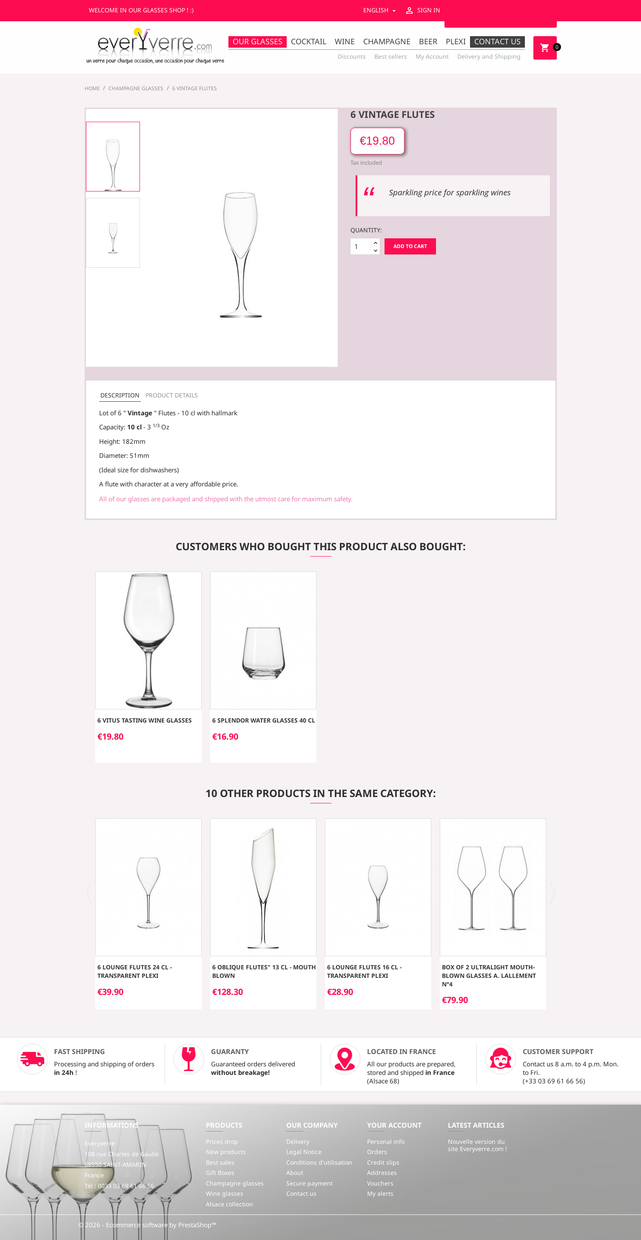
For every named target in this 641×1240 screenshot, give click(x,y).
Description (120, 395)
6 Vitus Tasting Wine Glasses (144, 720)
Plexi (456, 41)
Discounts (352, 56)
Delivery (297, 1141)
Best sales (220, 1162)
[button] (89, 892)
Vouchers (380, 1183)
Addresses (382, 1173)
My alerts (380, 1193)
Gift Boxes (220, 1173)
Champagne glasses (235, 1183)
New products (226, 1152)
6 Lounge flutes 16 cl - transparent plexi (364, 971)
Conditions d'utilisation (319, 1162)
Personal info (386, 1141)
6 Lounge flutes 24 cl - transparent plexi (134, 971)
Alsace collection (229, 1204)
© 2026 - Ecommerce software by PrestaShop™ (147, 1224)
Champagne (386, 41)
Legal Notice (304, 1152)
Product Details (171, 395)
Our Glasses (257, 41)
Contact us (497, 41)
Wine (345, 41)
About (294, 1173)
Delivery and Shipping (489, 56)
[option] (113, 156)
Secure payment (309, 1183)
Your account (394, 1125)
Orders (377, 1152)
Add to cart (410, 246)
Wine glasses (224, 1193)
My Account (432, 56)
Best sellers (390, 56)
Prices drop (222, 1141)
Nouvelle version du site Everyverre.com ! (477, 1145)
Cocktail (308, 41)
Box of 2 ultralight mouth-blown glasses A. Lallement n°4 (489, 975)
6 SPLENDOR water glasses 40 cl (263, 720)
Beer (428, 41)
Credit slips (383, 1162)
